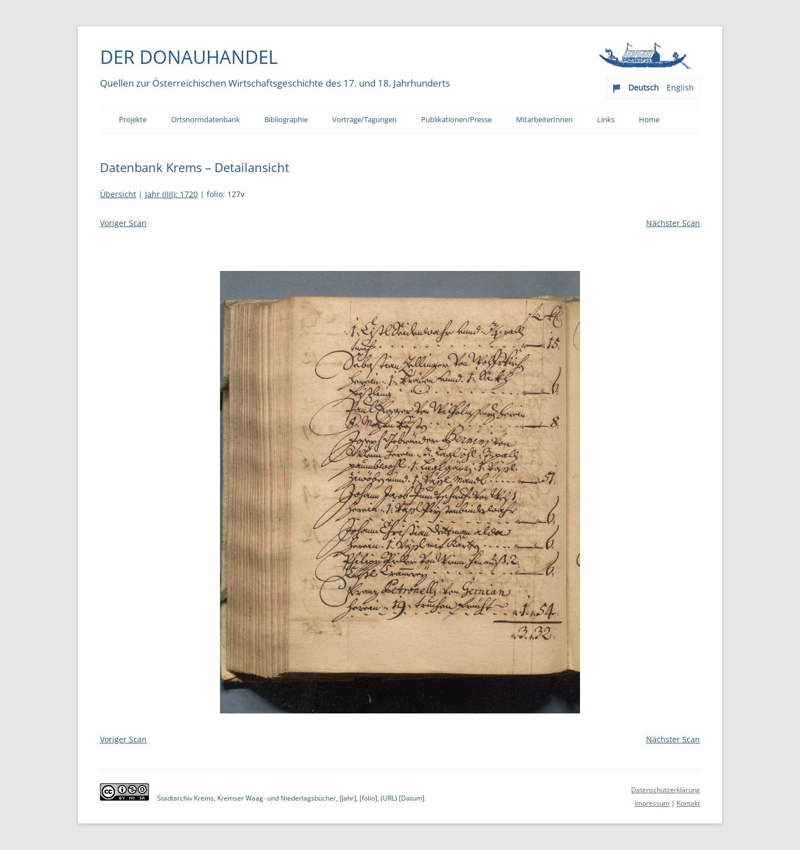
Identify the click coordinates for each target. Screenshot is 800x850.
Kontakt (688, 803)
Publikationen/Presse (456, 119)
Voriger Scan (123, 223)
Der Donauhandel (189, 56)
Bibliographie (286, 119)
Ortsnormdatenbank (205, 119)
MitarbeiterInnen (544, 119)
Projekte (133, 119)
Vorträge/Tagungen (364, 119)
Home (649, 119)
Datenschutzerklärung (665, 789)
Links (605, 119)
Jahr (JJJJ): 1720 (171, 194)
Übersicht (118, 194)
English (680, 87)
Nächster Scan (673, 223)
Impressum (651, 803)
